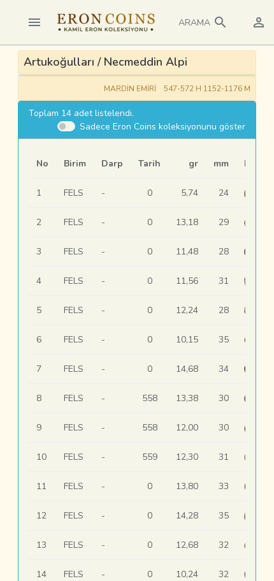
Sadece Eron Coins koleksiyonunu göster (162, 127)
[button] (203, 22)
